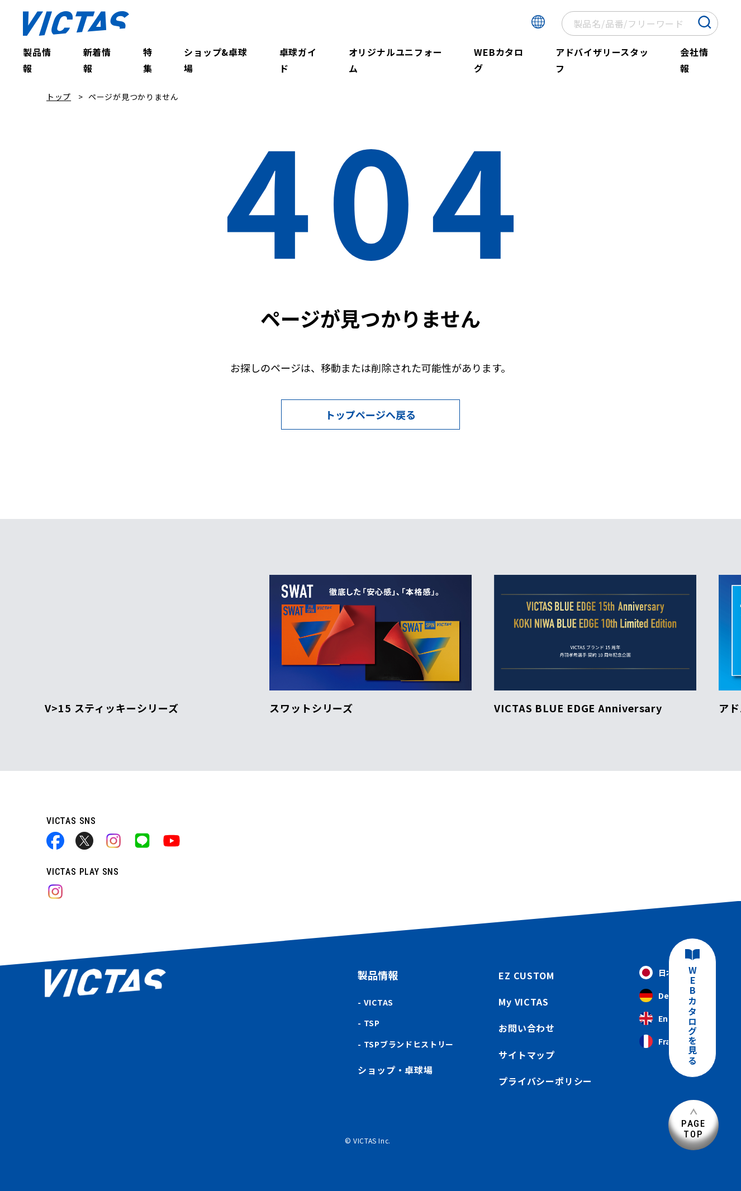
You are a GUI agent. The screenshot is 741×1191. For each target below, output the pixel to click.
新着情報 (97, 60)
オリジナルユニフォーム (396, 60)
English (663, 1019)
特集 (148, 60)
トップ (58, 96)
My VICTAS (523, 1001)
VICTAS (378, 1002)
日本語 (660, 973)
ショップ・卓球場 (395, 1069)
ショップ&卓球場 (216, 60)
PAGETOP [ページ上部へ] (693, 1129)
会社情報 (694, 60)
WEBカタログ (499, 60)
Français (665, 1042)
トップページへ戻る (370, 414)
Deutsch (665, 996)
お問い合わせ (526, 1028)
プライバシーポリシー (545, 1081)
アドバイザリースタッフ (602, 60)
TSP (372, 1022)
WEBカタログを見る (692, 1016)
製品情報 (37, 60)
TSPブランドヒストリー (409, 1044)
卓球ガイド (298, 60)
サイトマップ (526, 1054)
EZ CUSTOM (526, 975)
